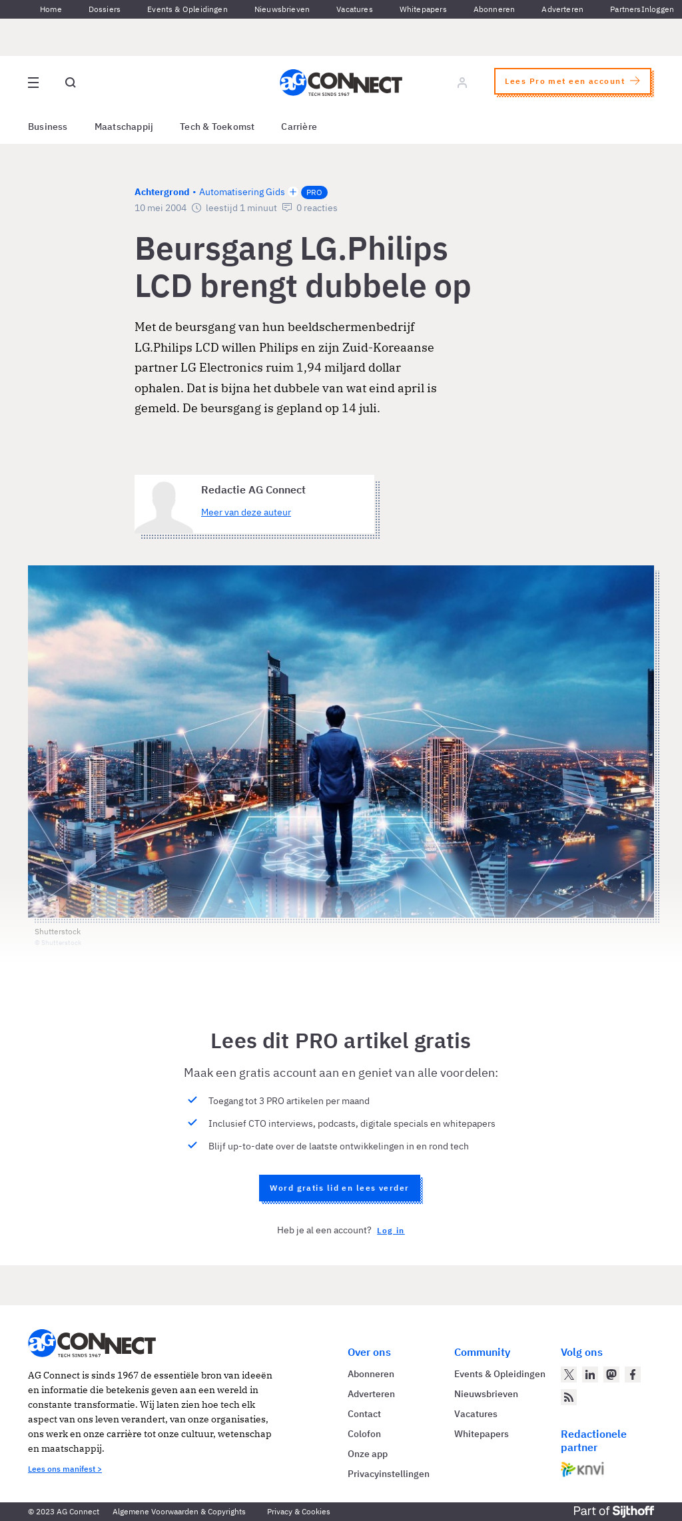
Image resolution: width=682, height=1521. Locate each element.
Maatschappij (124, 127)
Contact (364, 1414)
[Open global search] (70, 82)
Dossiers (105, 9)
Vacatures (354, 9)
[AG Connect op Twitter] (569, 1374)
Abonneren (494, 9)
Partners (625, 9)
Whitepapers (423, 9)
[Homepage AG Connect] (341, 82)
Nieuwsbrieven (282, 9)
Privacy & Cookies (298, 1511)
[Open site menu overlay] (33, 82)
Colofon (364, 1434)
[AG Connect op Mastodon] (611, 1374)
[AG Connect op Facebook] (633, 1374)
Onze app (368, 1454)
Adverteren (562, 9)
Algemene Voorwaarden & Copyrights (179, 1511)
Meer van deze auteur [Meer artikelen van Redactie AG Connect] (246, 512)
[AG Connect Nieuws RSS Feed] (569, 1397)
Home (51, 9)
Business (48, 127)
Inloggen (657, 9)
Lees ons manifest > (65, 1469)
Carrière (299, 127)
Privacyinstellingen (389, 1474)
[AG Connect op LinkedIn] (590, 1374)
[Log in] (462, 82)
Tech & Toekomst (217, 127)
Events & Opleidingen (187, 9)
